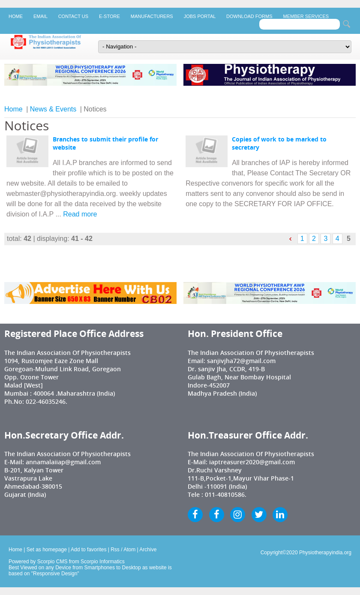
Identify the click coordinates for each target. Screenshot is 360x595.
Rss (115, 550)
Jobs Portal (200, 16)
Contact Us (73, 16)
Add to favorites (88, 550)
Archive (147, 550)
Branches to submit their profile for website (105, 143)
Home (16, 16)
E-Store (109, 16)
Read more (80, 214)
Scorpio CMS (52, 562)
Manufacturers (152, 16)
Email (40, 16)
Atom (129, 550)
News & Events (53, 109)
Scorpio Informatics (103, 562)
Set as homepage (47, 550)
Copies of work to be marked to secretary (279, 143)
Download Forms (249, 16)
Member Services (306, 16)
